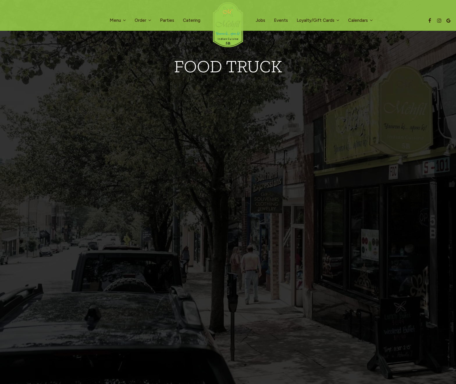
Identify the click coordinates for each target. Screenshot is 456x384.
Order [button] (143, 20)
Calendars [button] (360, 20)
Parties (167, 20)
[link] (228, 24)
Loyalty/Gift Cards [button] (318, 20)
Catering (191, 20)
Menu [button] (118, 20)
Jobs (260, 20)
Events (281, 20)
